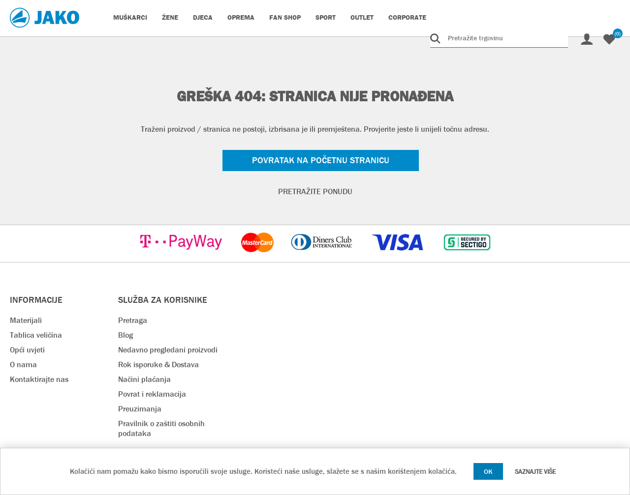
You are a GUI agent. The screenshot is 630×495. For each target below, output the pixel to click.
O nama (23, 364)
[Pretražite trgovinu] (499, 38)
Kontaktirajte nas (39, 379)
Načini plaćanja (144, 379)
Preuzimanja (139, 409)
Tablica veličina (36, 335)
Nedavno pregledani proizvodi (168, 350)
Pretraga (132, 320)
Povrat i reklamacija (152, 394)
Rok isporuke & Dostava (158, 364)
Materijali (26, 320)
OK (488, 471)
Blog (125, 335)
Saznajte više (535, 471)
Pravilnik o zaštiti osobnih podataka (161, 428)
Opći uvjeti (27, 350)
